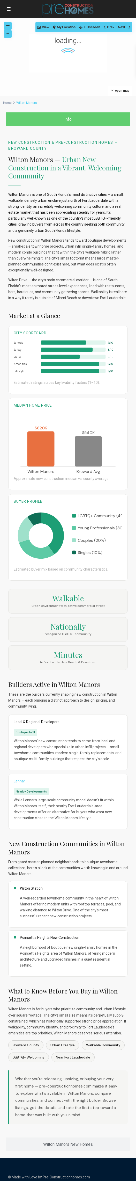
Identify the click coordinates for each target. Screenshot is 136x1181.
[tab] (68, 119)
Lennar (19, 781)
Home (7, 103)
